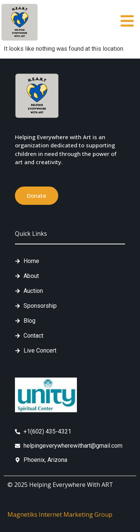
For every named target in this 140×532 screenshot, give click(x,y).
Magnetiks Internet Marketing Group (59, 514)
